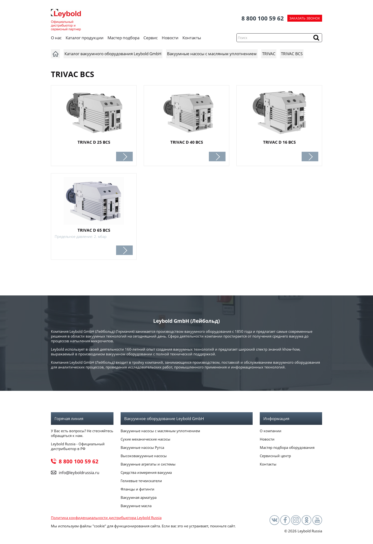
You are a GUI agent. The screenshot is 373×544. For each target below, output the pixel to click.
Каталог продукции (84, 37)
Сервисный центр (275, 455)
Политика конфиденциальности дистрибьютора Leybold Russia (106, 517)
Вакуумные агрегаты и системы (148, 464)
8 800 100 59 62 (262, 18)
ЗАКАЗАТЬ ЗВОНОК (304, 18)
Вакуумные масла (136, 505)
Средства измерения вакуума (146, 472)
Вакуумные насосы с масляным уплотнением (160, 430)
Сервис (150, 37)
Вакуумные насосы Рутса (142, 447)
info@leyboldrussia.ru (79, 472)
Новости (170, 37)
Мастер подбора (123, 37)
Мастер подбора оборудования (287, 447)
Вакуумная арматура (139, 497)
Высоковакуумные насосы (144, 455)
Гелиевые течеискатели (141, 480)
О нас (56, 37)
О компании (270, 430)
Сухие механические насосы (145, 439)
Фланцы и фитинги (137, 489)
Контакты (191, 37)
